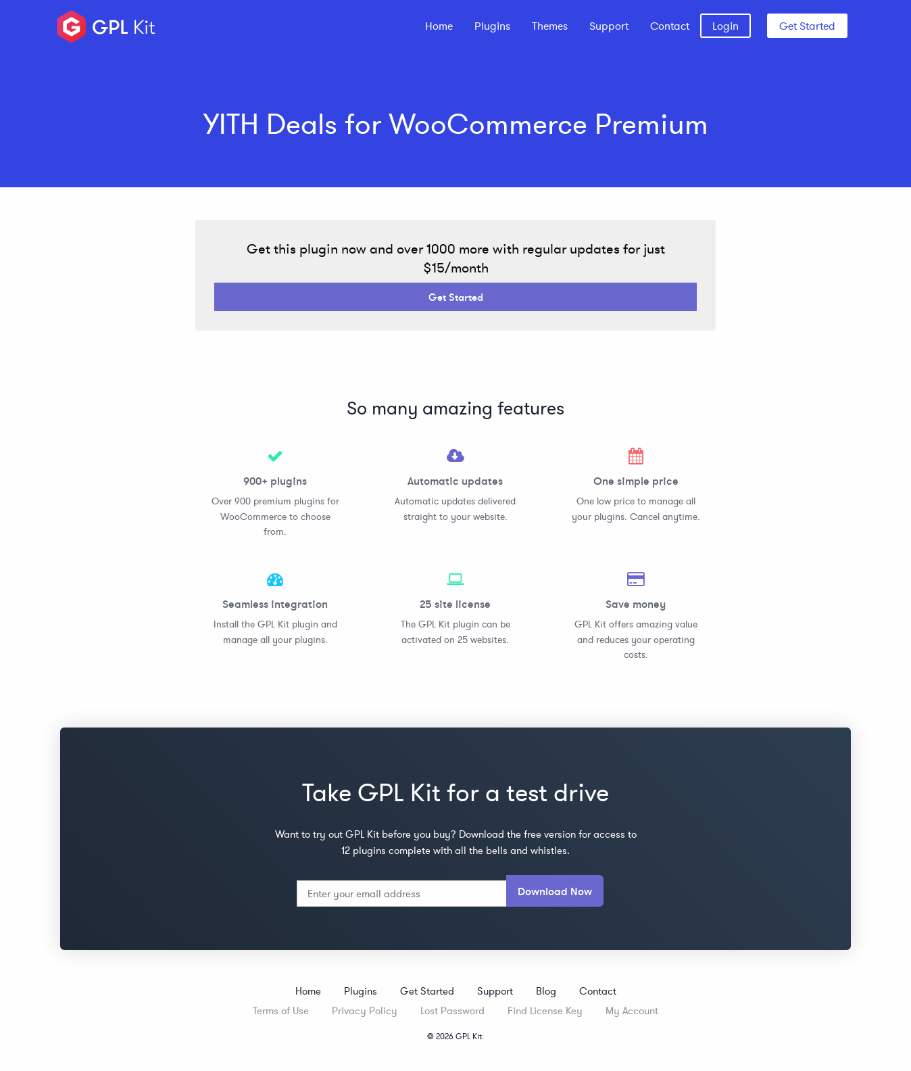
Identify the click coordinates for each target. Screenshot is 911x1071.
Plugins (492, 25)
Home (439, 25)
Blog (546, 990)
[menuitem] (439, 26)
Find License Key (545, 1010)
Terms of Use (281, 1010)
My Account (632, 1010)
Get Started (807, 25)
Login (725, 25)
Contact (669, 25)
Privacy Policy (364, 1010)
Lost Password (452, 1010)
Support (609, 25)
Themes (550, 25)
